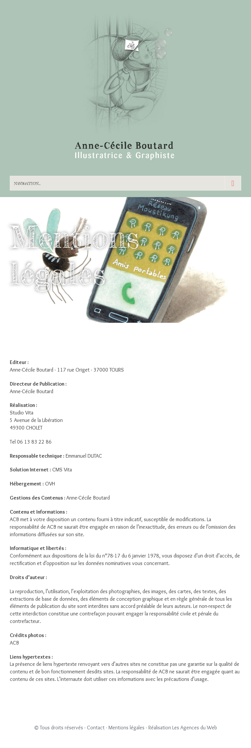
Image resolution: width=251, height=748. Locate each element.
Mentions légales (126, 727)
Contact (96, 727)
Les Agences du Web (194, 727)
